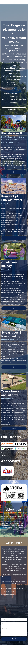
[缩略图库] (7, 445)
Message (4, 629)
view (14, 172)
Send (14, 639)
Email (3, 624)
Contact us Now (14, 110)
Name (3, 620)
